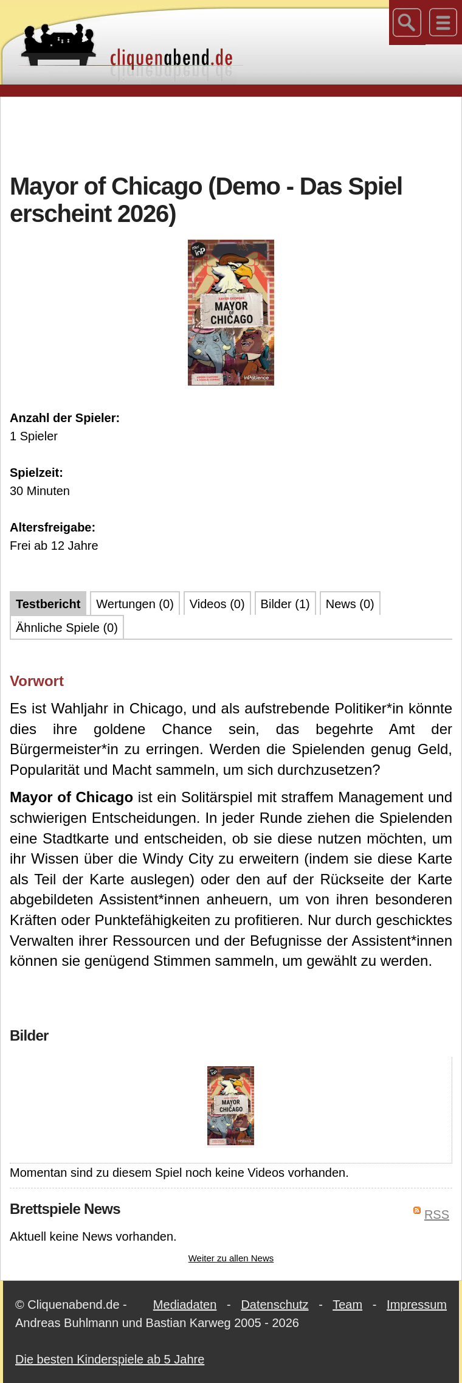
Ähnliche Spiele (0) (67, 627)
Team (347, 1304)
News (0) (350, 604)
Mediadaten (185, 1304)
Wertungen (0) (134, 604)
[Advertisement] (231, 133)
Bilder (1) (285, 604)
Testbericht (48, 604)
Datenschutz (274, 1304)
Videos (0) (217, 604)
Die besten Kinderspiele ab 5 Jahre (109, 1359)
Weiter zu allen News (231, 1258)
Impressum (417, 1304)
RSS (436, 1214)
